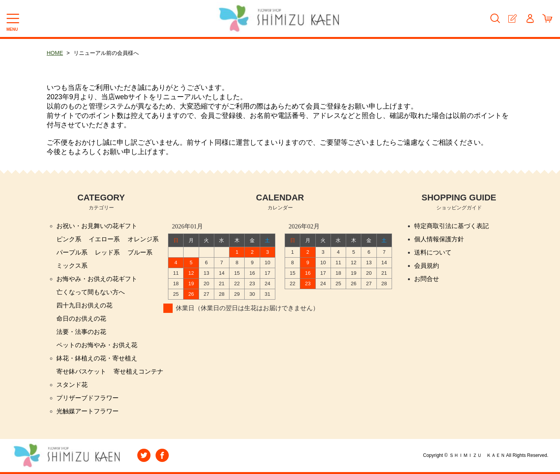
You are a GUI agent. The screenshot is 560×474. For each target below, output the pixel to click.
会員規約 (426, 265)
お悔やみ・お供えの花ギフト (96, 279)
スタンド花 (72, 384)
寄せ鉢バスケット (81, 371)
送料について (433, 252)
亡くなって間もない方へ (90, 292)
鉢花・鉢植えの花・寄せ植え (96, 358)
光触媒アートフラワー (87, 411)
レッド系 (107, 252)
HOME (55, 53)
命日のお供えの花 (81, 318)
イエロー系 (104, 239)
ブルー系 (140, 252)
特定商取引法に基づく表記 (451, 226)
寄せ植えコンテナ (138, 371)
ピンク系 (68, 239)
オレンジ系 (143, 239)
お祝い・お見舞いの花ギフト (96, 226)
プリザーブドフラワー (87, 398)
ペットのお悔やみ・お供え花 (96, 345)
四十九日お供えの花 (84, 305)
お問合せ (426, 279)
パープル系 (72, 252)
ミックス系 (72, 265)
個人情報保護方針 (439, 239)
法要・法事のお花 (81, 331)
